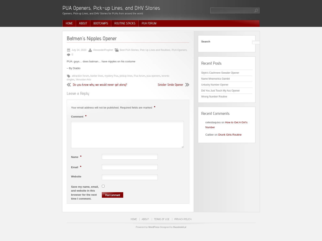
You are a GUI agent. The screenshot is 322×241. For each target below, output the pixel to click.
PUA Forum (149, 23)
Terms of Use (161, 219)
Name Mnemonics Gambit (215, 78)
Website (76, 176)
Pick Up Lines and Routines (155, 50)
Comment (79, 116)
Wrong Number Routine (214, 96)
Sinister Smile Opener (170, 85)
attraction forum (80, 75)
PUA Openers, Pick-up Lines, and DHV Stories (111, 8)
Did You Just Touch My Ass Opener (220, 90)
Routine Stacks (124, 23)
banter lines (96, 75)
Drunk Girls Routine (230, 134)
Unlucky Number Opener (214, 84)
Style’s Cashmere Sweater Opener (220, 72)
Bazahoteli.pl (179, 227)
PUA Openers (179, 50)
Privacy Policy (182, 219)
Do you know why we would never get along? (100, 85)
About (83, 23)
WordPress (153, 227)
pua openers (153, 75)
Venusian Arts (83, 79)
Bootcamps (100, 23)
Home (69, 23)
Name (77, 157)
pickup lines (126, 75)
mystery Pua (111, 75)
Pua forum (139, 75)
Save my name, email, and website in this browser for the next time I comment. (85, 192)
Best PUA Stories (129, 50)
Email (76, 167)
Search (205, 41)
